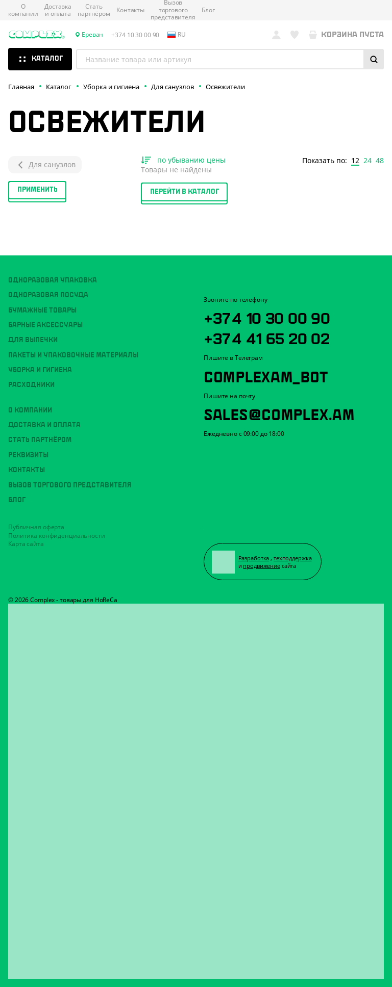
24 (367, 160)
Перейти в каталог (184, 192)
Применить (37, 190)
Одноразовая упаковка (52, 280)
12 (355, 160)
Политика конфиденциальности (56, 535)
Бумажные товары (42, 310)
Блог (208, 10)
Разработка (254, 558)
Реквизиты (28, 455)
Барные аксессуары (45, 325)
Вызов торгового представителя (70, 485)
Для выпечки (33, 340)
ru (176, 34)
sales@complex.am (279, 413)
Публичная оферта (36, 527)
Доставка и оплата (57, 10)
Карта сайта (26, 543)
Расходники (31, 385)
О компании (23, 10)
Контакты (130, 10)
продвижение (261, 565)
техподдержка (293, 558)
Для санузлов (45, 165)
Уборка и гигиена (40, 370)
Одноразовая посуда (48, 295)
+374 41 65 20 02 (267, 337)
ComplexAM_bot (265, 375)
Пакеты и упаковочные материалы (73, 355)
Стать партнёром (94, 10)
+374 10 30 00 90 (267, 317)
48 (380, 160)
